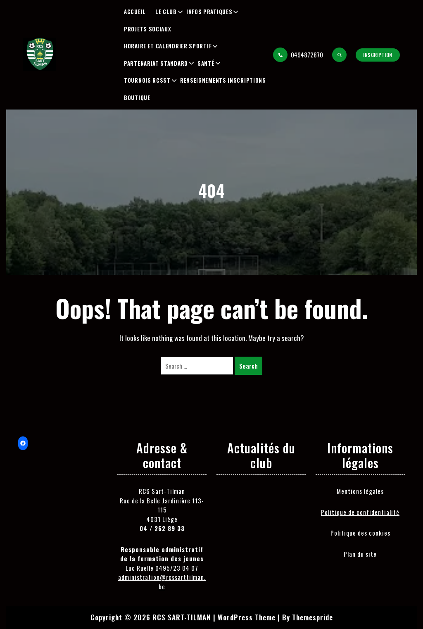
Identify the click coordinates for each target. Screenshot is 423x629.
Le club (166, 11)
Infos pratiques (209, 11)
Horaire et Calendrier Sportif (168, 46)
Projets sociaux (147, 29)
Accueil (135, 11)
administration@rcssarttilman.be (162, 581)
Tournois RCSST (147, 80)
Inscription (377, 54)
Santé (205, 63)
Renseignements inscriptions (223, 80)
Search (248, 365)
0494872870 (298, 55)
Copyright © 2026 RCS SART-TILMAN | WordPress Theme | (185, 617)
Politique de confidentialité (360, 512)
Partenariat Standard (156, 63)
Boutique (137, 97)
